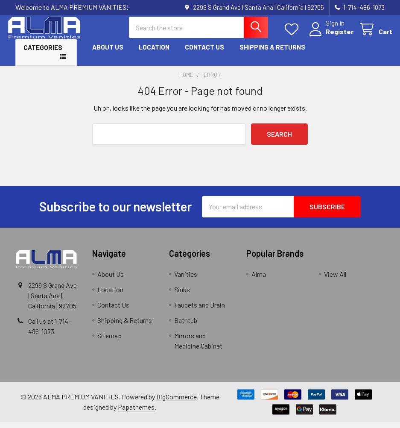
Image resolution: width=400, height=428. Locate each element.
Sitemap (109, 341)
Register (332, 35)
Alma (258, 280)
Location (154, 53)
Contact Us (204, 53)
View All (335, 280)
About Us (107, 53)
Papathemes (136, 413)
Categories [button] (42, 53)
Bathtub (185, 326)
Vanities (185, 280)
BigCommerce (176, 403)
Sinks (182, 295)
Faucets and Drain (199, 311)
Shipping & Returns (272, 53)
